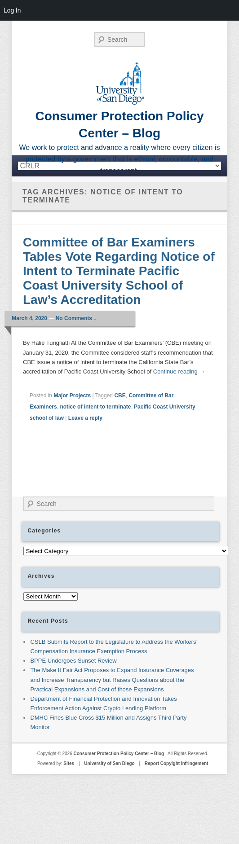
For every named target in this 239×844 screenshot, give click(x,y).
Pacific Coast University (164, 407)
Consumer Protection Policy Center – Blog (119, 753)
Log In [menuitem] (12, 10)
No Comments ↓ (76, 318)
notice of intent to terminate (95, 407)
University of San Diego (109, 763)
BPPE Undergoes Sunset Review (73, 660)
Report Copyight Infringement (176, 763)
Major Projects (72, 395)
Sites (68, 763)
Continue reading (179, 371)
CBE (119, 395)
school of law (47, 418)
